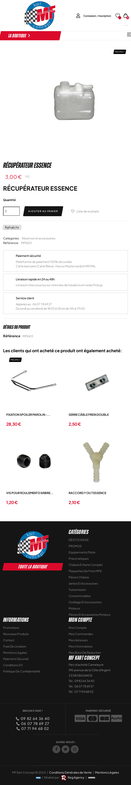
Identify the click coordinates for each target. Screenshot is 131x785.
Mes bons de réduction (85, 652)
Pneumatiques (79, 558)
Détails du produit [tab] (16, 327)
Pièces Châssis (79, 577)
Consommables (80, 596)
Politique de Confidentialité (21, 671)
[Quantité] (11, 211)
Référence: (11, 243)
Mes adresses (78, 640)
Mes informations (81, 646)
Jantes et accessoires (83, 583)
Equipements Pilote (82, 552)
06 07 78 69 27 (34, 723)
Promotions (11, 627)
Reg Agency (76, 777)
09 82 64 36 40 (35, 718)
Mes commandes (81, 634)
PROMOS (75, 546)
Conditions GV (13, 665)
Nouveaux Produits (16, 634)
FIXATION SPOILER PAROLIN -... (28, 414)
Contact (8, 640)
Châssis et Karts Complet (86, 565)
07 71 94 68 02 (35, 728)
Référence (11, 336)
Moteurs (74, 608)
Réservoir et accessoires (38, 238)
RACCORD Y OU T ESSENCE (87, 493)
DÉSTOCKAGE (79, 540)
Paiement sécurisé (16, 659)
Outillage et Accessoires (85, 602)
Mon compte (78, 627)
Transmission (77, 589)
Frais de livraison (14, 646)
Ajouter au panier (43, 211)
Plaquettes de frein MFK (85, 571)
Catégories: (11, 238)
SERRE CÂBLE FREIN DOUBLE (89, 414)
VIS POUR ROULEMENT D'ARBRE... (29, 493)
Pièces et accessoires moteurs (89, 614)
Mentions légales (15, 652)
